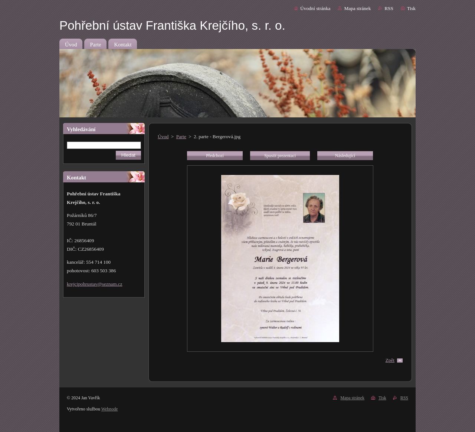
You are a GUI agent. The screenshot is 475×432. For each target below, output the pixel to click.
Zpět (390, 360)
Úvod (163, 136)
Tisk (411, 8)
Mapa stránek (357, 8)
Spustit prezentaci (280, 155)
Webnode (109, 409)
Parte (181, 136)
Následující (345, 155)
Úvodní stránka (315, 8)
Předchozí (215, 155)
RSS (388, 8)
